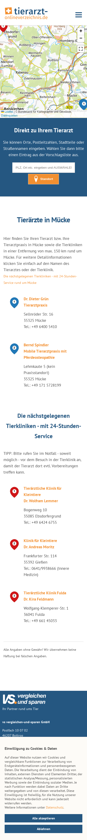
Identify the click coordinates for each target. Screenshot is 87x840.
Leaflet (7, 111)
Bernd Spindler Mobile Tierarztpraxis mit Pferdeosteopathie (45, 351)
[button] (80, 31)
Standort (43, 179)
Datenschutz (54, 807)
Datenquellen (9, 115)
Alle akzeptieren (43, 818)
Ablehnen (43, 829)
